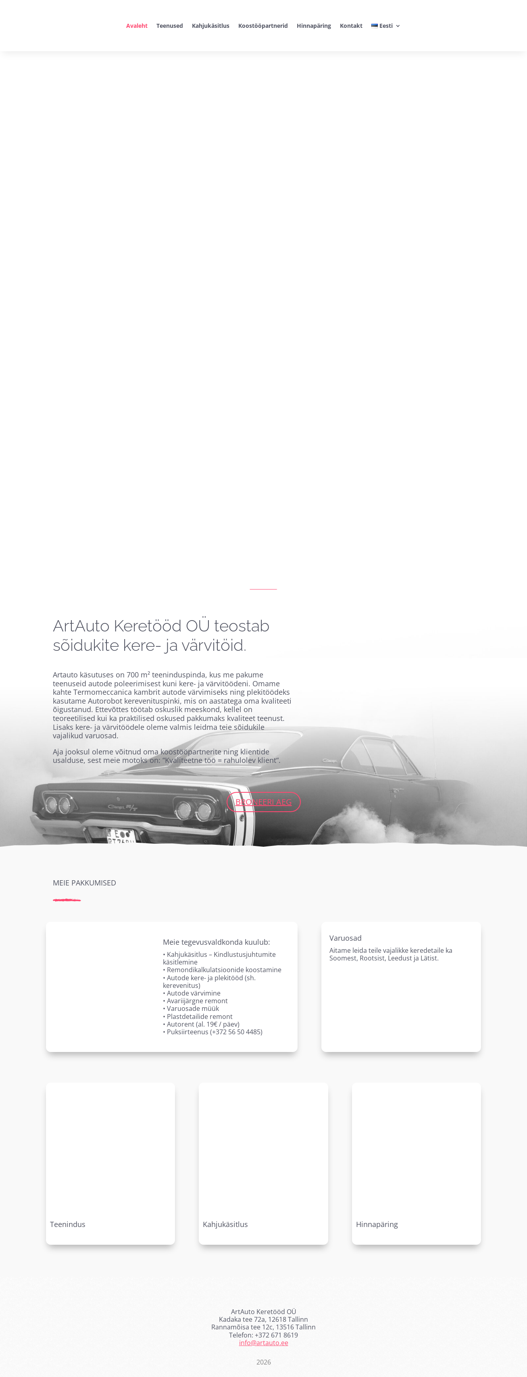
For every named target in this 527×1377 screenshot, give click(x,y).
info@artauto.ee (263, 1342)
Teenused (169, 25)
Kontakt (351, 25)
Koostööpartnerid (263, 25)
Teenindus (67, 1224)
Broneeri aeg (263, 801)
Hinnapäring (314, 25)
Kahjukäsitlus (210, 25)
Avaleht (137, 25)
